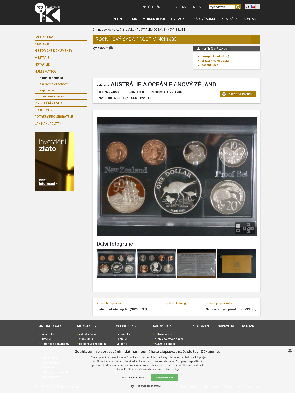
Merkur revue (154, 19)
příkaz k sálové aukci (215, 60)
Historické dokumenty (53, 51)
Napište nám (152, 7)
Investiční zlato (48, 103)
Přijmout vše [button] (164, 377)
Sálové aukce (205, 19)
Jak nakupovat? (48, 124)
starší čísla (86, 339)
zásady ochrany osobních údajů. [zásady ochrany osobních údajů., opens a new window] (161, 369)
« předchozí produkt (109, 303)
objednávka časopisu (93, 343)
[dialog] (147, 369)
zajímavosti (48, 90)
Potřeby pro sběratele (54, 117)
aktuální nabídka (51, 78)
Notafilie (42, 64)
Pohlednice (44, 110)
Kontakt (251, 19)
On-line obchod (124, 19)
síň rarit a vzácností (54, 84)
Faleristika (44, 37)
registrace (181, 7)
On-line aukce (126, 326)
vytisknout (100, 48)
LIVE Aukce (179, 19)
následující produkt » (219, 303)
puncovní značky (52, 96)
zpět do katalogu (176, 303)
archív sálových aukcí (169, 339)
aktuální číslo (87, 334)
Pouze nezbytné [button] (133, 377)
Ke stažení (229, 19)
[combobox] (290, 351)
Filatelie (42, 44)
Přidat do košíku (240, 94)
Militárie (42, 58)
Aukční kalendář (165, 343)
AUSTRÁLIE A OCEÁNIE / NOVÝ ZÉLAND (161, 29)
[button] (147, 386)
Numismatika (45, 71)
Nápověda (226, 326)
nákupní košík (211, 56)
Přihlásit (198, 7)
